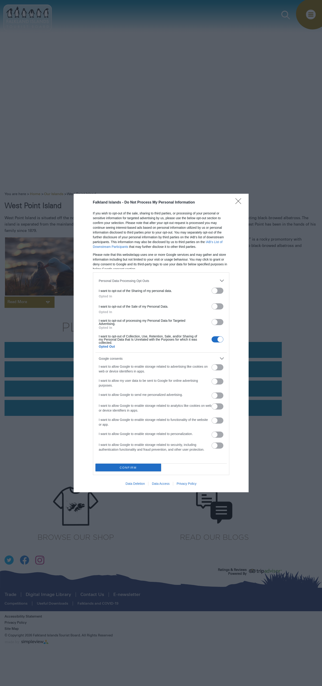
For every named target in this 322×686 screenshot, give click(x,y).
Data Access (161, 483)
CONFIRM (128, 467)
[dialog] (161, 343)
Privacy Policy (186, 483)
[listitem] (161, 280)
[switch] (217, 291)
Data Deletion (135, 483)
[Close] (239, 202)
